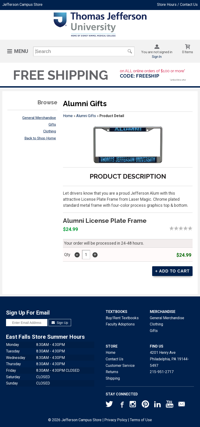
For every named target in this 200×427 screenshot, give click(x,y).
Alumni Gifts (86, 116)
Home (68, 116)
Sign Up (60, 323)
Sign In (157, 57)
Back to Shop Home (40, 138)
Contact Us (114, 359)
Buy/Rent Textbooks (122, 318)
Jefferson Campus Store (22, 4)
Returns (112, 372)
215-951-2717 (162, 372)
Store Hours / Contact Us (177, 4)
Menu (21, 51)
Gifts (52, 124)
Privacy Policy (115, 420)
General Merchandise (39, 118)
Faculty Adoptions (120, 324)
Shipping (113, 378)
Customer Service (120, 365)
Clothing (49, 131)
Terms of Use (141, 420)
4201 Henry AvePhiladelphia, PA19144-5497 (169, 359)
